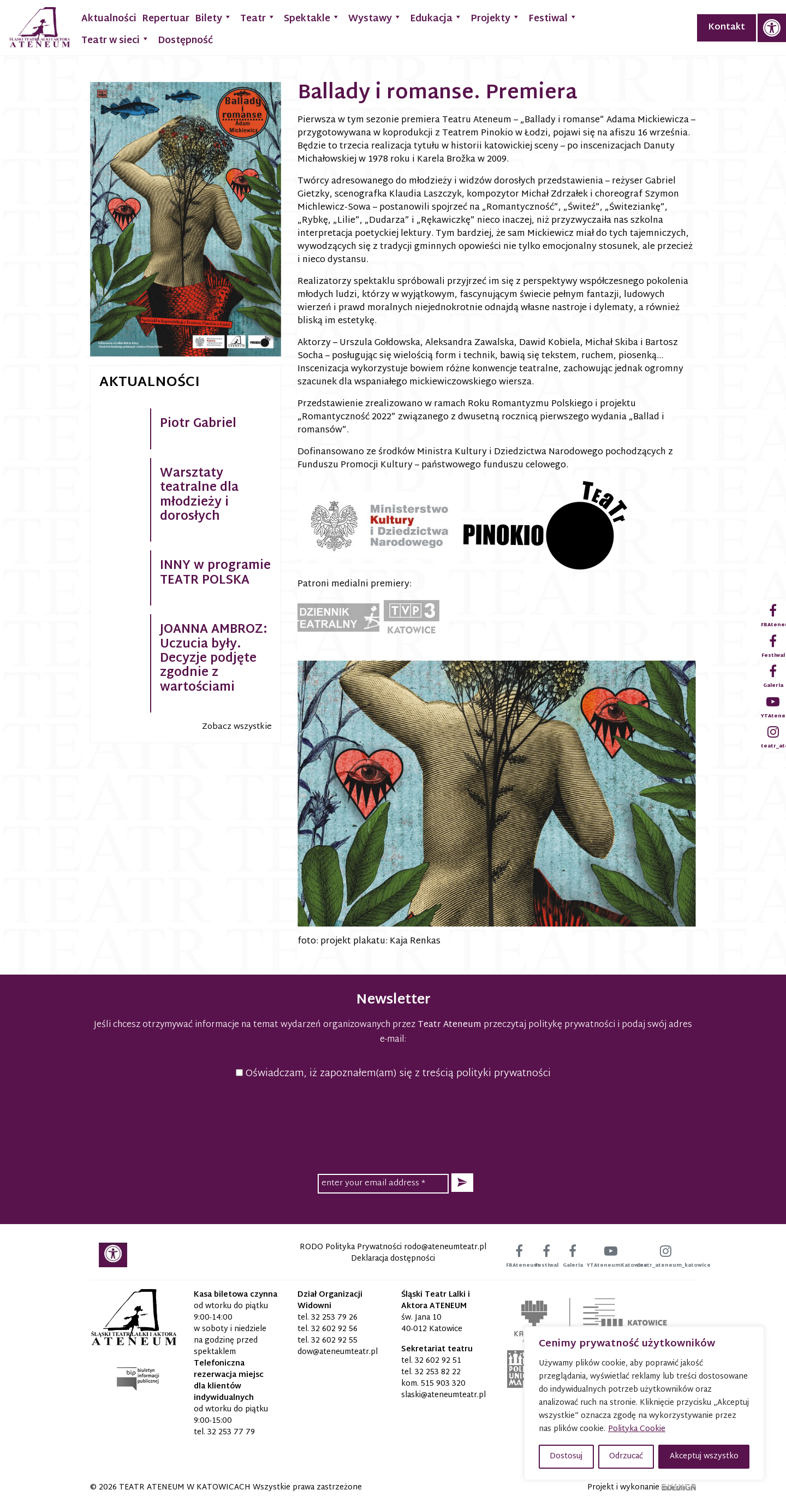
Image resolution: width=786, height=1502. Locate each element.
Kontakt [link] (726, 27)
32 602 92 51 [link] (438, 1361)
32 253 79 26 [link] (334, 1318)
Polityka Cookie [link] (636, 1429)
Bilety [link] (213, 17)
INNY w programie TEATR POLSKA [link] (215, 573)
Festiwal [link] (552, 17)
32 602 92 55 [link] (334, 1340)
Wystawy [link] (375, 17)
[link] (772, 28)
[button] (462, 1182)
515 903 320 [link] (443, 1384)
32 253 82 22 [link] (438, 1372)
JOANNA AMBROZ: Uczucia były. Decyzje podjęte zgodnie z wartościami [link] (213, 659)
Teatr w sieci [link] (115, 39)
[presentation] (393, 1124)
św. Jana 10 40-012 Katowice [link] (431, 1323)
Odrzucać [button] (626, 1456)
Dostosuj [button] (566, 1456)
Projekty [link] (495, 17)
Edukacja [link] (436, 17)
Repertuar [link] (165, 18)
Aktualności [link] (108, 18)
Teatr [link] (258, 17)
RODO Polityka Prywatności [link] (351, 1247)
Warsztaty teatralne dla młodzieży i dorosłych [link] (199, 495)
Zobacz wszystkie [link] (237, 727)
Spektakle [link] (312, 17)
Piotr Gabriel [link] (198, 424)
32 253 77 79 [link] (231, 1432)
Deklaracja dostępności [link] (393, 1259)
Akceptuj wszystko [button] (704, 1456)
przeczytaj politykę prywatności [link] (549, 1025)
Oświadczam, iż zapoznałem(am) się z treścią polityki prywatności (393, 1073)
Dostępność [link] (185, 40)
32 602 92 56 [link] (334, 1329)
